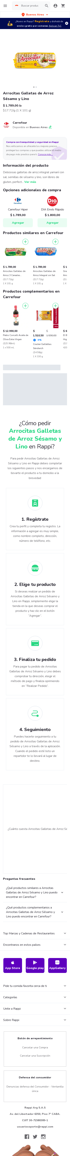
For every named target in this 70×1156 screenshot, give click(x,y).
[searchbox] (30, 5)
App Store (12, 965)
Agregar (18, 223)
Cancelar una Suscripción (35, 1055)
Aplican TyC (55, 25)
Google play (35, 965)
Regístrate (42, 21)
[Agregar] (25, 242)
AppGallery (57, 965)
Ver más (30, 182)
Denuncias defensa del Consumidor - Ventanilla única (35, 1089)
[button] (35, 15)
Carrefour (20, 123)
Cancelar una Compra (35, 1047)
